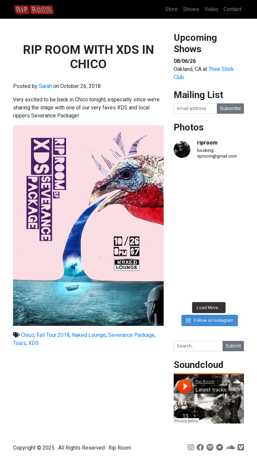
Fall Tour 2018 (53, 335)
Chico (27, 335)
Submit (233, 346)
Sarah (45, 86)
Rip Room (46, 9)
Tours (19, 343)
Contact (232, 9)
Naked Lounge (89, 335)
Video (211, 9)
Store (171, 9)
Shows (191, 9)
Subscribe (230, 108)
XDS (33, 343)
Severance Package (131, 335)
